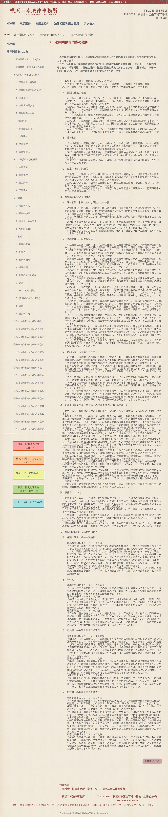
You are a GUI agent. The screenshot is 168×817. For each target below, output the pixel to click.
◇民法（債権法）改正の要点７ (28, 367)
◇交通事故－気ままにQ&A (26, 59)
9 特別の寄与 (21, 313)
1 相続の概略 (21, 244)
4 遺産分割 (20, 267)
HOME (11, 23)
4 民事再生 (20, 190)
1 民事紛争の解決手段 (26, 82)
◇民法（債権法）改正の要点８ (28, 375)
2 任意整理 (20, 175)
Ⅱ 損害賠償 (20, 121)
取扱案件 (25, 23)
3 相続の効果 (21, 259)
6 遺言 (18, 283)
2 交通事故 (20, 136)
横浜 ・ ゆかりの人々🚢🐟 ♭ (29, 503)
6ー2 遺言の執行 (24, 290)
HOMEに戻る (152, 761)
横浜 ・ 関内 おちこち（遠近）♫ (28, 460)
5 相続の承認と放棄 (24, 275)
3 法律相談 (20, 98)
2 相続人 (19, 252)
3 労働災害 (20, 144)
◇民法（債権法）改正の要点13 (28, 414)
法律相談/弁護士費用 (66, 23)
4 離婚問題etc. (22, 229)
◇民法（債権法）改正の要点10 (28, 390)
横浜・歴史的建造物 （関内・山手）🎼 (31, 489)
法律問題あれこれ (23, 34)
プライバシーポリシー (145, 805)
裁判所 (127, 805)
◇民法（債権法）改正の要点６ (28, 360)
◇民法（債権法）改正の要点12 (28, 406)
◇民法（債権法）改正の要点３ (28, 337)
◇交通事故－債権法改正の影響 (28, 67)
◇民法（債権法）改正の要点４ (28, 344)
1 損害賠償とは (22, 128)
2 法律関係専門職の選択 (27, 90)
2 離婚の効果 (21, 213)
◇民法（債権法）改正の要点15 (28, 429)
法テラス (117, 805)
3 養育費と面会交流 (24, 221)
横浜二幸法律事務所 (33, 15)
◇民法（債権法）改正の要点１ (28, 321)
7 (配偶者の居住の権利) (26, 298)
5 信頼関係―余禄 (23, 113)
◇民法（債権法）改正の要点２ (28, 329)
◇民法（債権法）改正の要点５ (28, 352)
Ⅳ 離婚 (17, 198)
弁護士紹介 (42, 23)
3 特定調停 (20, 182)
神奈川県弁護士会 (29, 805)
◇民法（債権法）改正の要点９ (28, 383)
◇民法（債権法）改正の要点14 (28, 421)
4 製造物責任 (21, 151)
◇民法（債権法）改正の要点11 (28, 398)
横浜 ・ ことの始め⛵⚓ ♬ (30, 475)
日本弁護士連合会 (101, 805)
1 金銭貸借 (20, 167)
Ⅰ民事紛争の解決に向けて (26, 74)
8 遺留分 (19, 306)
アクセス (89, 23)
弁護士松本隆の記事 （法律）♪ (31, 446)
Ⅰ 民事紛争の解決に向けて (50, 34)
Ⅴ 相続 (17, 236)
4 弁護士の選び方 (23, 105)
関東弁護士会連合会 (79, 805)
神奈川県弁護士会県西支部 (54, 805)
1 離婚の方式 (21, 205)
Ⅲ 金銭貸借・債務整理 (25, 159)
